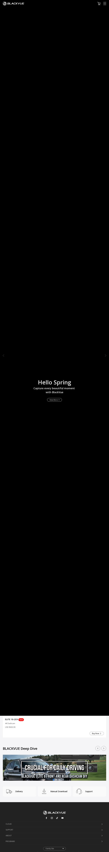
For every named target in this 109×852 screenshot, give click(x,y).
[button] (3, 355)
